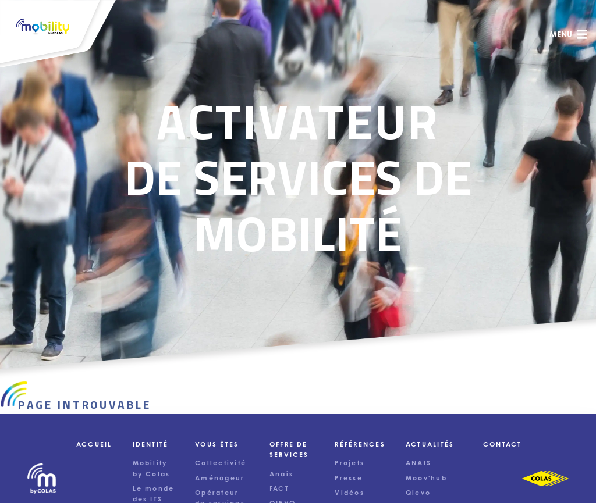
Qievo (418, 492)
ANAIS (418, 463)
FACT (279, 488)
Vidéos (349, 492)
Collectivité (220, 463)
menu (568, 34)
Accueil (94, 444)
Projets (349, 463)
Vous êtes (217, 444)
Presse (348, 478)
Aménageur (219, 478)
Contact (502, 444)
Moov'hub (426, 478)
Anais (281, 474)
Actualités (430, 444)
